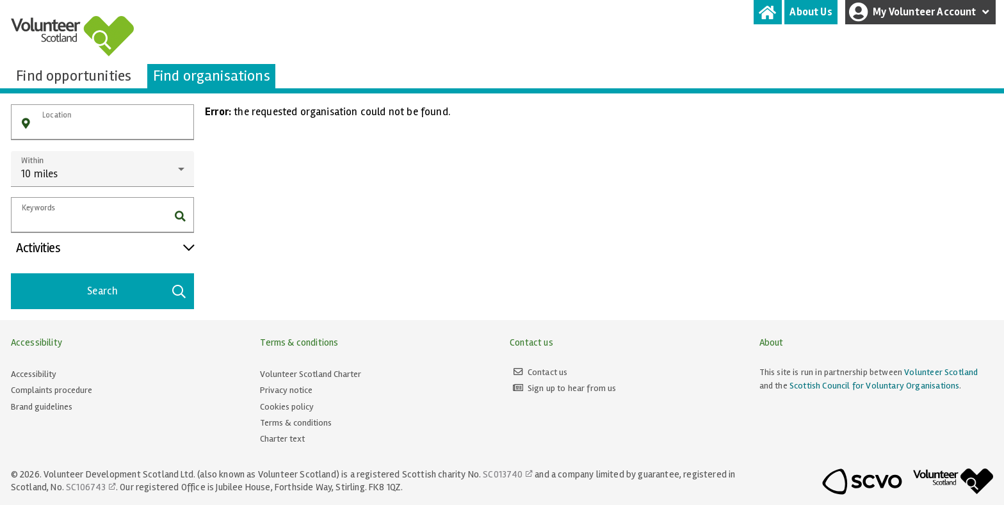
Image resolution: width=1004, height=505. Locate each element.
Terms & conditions (296, 422)
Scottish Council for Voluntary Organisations (874, 385)
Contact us (548, 372)
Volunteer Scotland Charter (310, 374)
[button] (26, 123)
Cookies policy (287, 406)
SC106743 (86, 487)
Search (137, 291)
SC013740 (502, 474)
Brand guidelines (41, 406)
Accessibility (33, 374)
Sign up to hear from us (572, 388)
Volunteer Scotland (941, 372)
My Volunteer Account (920, 12)
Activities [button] (105, 248)
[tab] (768, 12)
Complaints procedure (51, 390)
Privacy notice (286, 390)
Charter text (282, 438)
